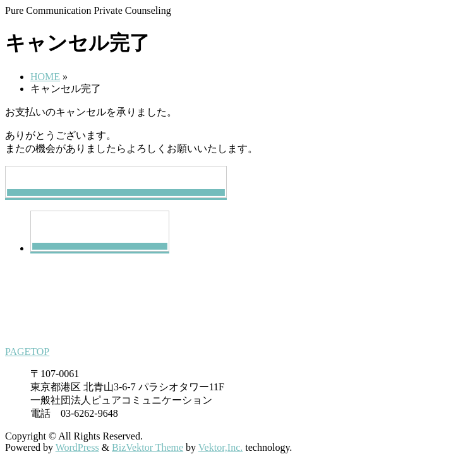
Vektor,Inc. (220, 447)
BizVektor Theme (147, 447)
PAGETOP (27, 351)
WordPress (77, 447)
